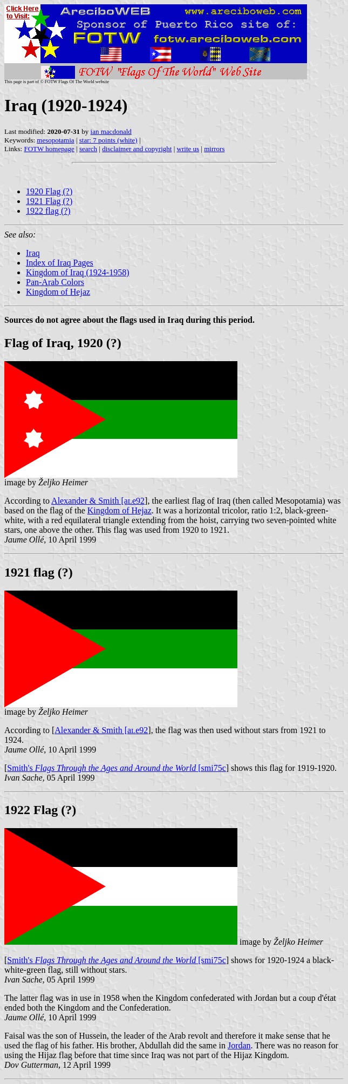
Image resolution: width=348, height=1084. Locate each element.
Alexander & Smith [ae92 (98, 500)
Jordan (239, 1045)
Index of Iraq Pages (59, 262)
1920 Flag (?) (49, 191)
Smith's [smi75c (116, 768)
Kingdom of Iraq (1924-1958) (77, 272)
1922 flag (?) (48, 210)
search (88, 149)
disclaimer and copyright (137, 149)
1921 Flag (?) (49, 201)
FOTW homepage (49, 149)
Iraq (33, 253)
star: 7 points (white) (108, 140)
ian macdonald (111, 131)
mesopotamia (55, 140)
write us (188, 149)
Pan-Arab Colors (55, 282)
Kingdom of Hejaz (58, 291)
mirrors (214, 149)
